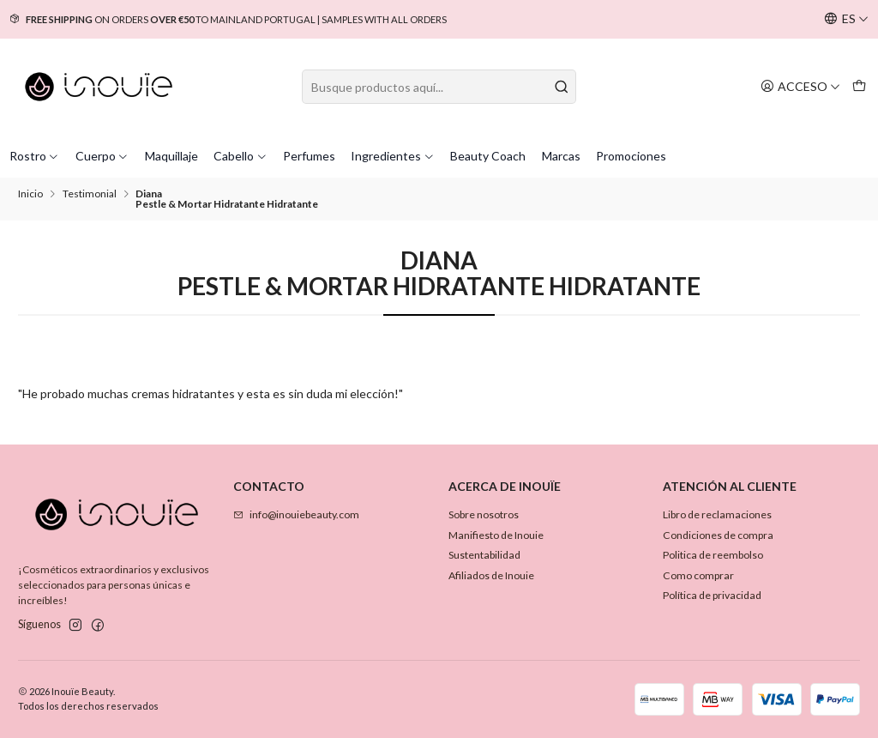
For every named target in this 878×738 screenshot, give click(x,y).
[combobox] (439, 87)
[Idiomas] (846, 19)
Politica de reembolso (713, 554)
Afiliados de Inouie (491, 575)
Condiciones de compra (718, 535)
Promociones (631, 155)
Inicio (30, 194)
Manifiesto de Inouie (496, 535)
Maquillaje (171, 155)
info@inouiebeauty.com (296, 514)
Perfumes (309, 155)
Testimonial (90, 194)
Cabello (240, 155)
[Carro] (859, 86)
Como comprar (698, 575)
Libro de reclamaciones (717, 514)
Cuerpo (102, 155)
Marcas (561, 155)
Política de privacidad (712, 595)
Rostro (34, 155)
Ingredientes (393, 155)
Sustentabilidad (484, 554)
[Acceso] (800, 86)
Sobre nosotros (483, 514)
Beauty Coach (488, 155)
